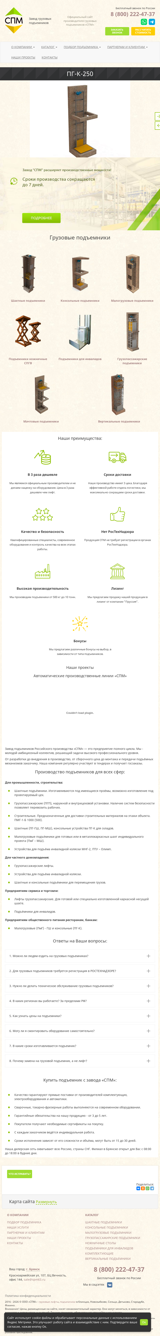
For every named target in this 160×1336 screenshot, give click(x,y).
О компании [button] (23, 47)
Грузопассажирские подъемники (112, 1238)
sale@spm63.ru (34, 1279)
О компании (18, 1215)
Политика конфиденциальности (28, 1296)
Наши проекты (23, 57)
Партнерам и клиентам (26, 1233)
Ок (144, 1322)
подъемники (68, 1301)
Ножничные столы (100, 1243)
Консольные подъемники (106, 1227)
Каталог (92, 1215)
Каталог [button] (49, 47)
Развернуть (46, 1201)
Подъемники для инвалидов (109, 1248)
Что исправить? (20, 1174)
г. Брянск (33, 1269)
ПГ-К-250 (80, 73)
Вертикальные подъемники (108, 1259)
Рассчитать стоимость (143, 31)
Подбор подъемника (24, 1222)
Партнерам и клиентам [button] (127, 47)
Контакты (50, 57)
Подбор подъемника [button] (82, 47)
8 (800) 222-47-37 (133, 14)
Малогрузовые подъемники (108, 1233)
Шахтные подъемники (103, 1222)
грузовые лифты (49, 1301)
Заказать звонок (117, 31)
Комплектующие (99, 1253)
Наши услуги (18, 1227)
